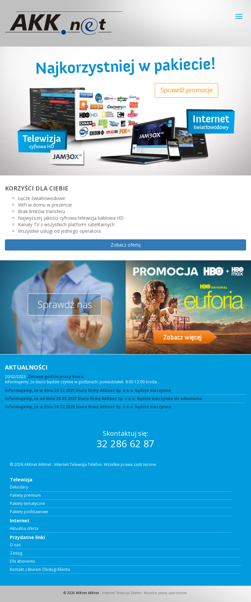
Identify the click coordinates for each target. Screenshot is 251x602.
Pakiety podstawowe (29, 512)
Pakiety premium (25, 495)
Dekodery (19, 487)
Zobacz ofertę (126, 245)
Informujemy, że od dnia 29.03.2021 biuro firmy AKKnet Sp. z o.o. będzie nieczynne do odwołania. (104, 398)
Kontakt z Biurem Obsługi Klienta (40, 570)
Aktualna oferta (24, 529)
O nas (15, 545)
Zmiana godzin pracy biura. (56, 376)
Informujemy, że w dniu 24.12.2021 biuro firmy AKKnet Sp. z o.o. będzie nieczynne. (88, 390)
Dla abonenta (22, 561)
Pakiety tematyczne (27, 504)
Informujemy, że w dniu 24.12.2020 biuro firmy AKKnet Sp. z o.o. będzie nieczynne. (88, 407)
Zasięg (16, 553)
